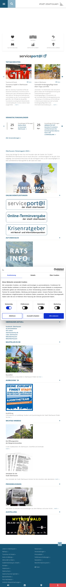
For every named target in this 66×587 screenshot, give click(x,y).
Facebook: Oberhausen (13, 326)
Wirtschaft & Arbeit (33, 45)
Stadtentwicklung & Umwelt (10, 563)
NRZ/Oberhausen (11, 337)
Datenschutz (6, 571)
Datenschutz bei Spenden (10, 574)
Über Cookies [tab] (54, 275)
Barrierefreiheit (6, 577)
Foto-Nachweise (7, 579)
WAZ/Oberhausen (11, 339)
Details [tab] (33, 275)
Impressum (5, 568)
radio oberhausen (12, 335)
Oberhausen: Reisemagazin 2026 (17, 151)
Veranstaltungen (39, 551)
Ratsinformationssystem (42, 563)
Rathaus (32, 38)
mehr (7, 449)
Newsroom (38, 549)
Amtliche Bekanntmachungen (11, 582)
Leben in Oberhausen (8, 549)
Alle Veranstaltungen (13, 138)
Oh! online (9, 330)
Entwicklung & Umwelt (53, 45)
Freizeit (53, 38)
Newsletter (38, 560)
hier (40, 377)
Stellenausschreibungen (42, 557)
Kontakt (4, 565)
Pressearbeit (38, 554)
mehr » (17, 105)
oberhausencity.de (12, 333)
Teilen (37, 567)
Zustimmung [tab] (11, 275)
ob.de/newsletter (11, 328)
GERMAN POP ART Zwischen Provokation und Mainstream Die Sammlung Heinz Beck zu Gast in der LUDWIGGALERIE (51, 129)
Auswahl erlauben (33, 316)
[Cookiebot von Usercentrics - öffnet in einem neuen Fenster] (55, 269)
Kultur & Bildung (12, 45)
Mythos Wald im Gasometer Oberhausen (22, 127)
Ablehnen (12, 316)
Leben (12, 38)
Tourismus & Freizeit (8, 554)
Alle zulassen (53, 316)
